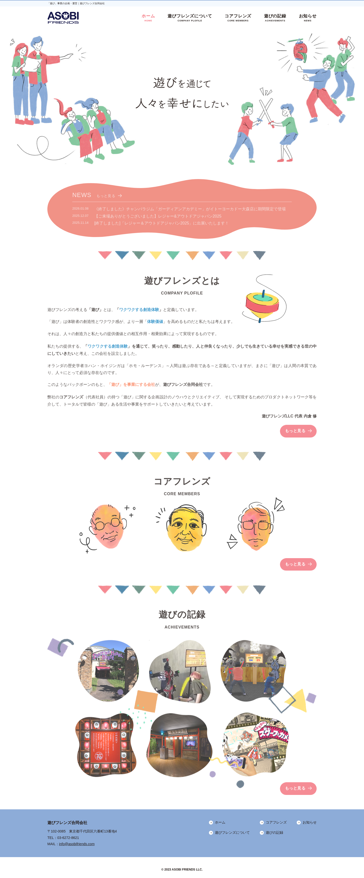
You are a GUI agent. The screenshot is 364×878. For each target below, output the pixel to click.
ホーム (148, 18)
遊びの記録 (275, 18)
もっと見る (105, 199)
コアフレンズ (238, 18)
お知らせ (308, 18)
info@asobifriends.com (77, 844)
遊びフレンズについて (190, 18)
